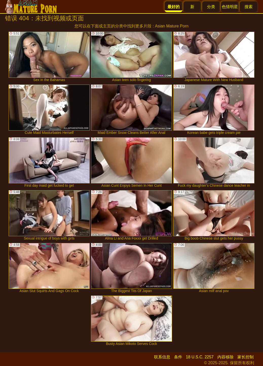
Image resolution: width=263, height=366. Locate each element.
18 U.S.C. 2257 (200, 357)
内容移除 (225, 357)
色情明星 (230, 7)
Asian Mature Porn (172, 26)
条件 (178, 357)
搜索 (249, 7)
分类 (211, 7)
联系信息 (162, 357)
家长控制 (245, 357)
